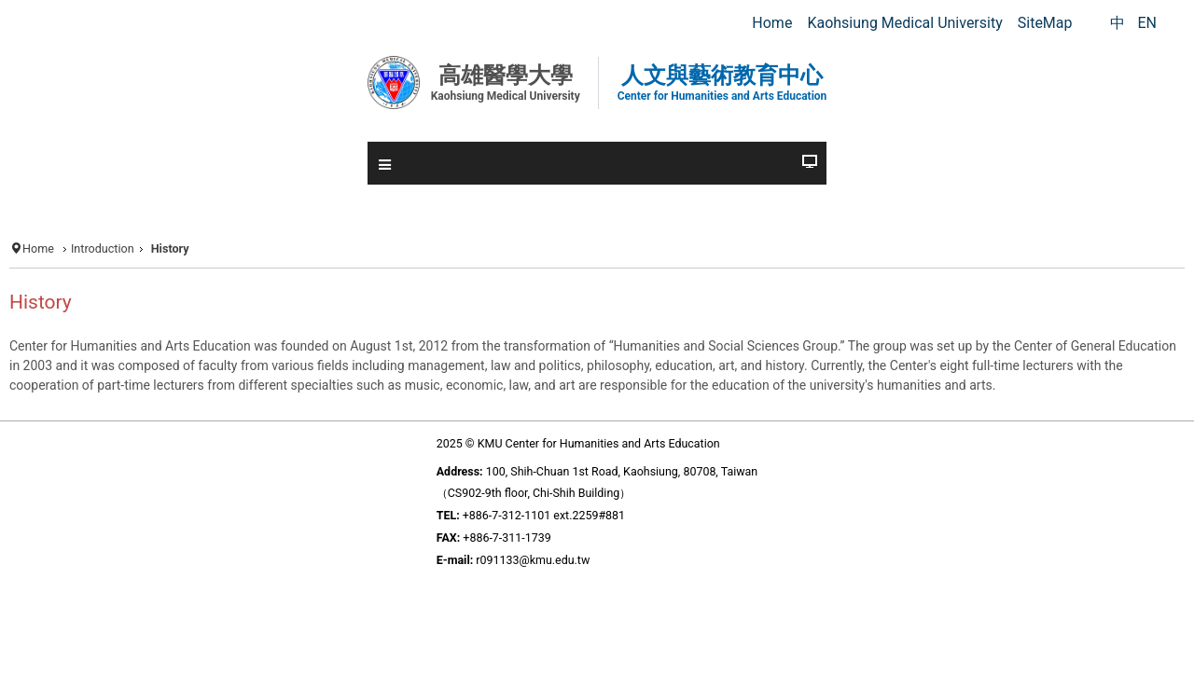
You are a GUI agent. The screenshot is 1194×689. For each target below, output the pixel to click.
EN (1147, 23)
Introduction (102, 248)
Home (38, 248)
